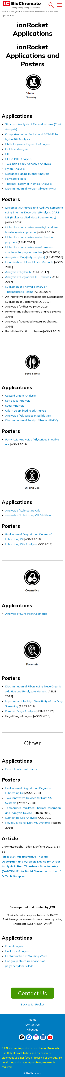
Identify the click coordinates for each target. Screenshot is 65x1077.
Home (32, 1019)
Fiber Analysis (14, 946)
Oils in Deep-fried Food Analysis (25, 410)
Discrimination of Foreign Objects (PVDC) (31, 420)
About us (32, 1029)
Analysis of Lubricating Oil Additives (28, 515)
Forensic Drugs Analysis (20, 711)
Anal (8, 277)
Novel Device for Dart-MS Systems (27, 822)
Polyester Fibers (15, 178)
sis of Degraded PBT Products (32, 277)
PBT (8, 154)
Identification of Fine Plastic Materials (29, 262)
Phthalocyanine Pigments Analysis (27, 144)
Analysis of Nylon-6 (18, 272)
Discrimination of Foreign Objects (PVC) (30, 188)
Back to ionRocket (32, 1004)
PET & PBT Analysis (18, 159)
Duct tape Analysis (17, 951)
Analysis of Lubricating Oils (22, 510)
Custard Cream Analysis (20, 395)
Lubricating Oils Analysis (21, 544)
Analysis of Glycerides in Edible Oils (28, 415)
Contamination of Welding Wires (26, 956)
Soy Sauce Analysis (17, 400)
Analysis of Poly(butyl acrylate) (25, 257)
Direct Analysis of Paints (21, 769)
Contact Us (32, 993)
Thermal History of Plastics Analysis (28, 183)
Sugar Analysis (14, 405)
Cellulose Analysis (16, 149)
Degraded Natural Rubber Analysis (27, 173)
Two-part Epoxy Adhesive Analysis (28, 163)
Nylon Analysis (15, 168)
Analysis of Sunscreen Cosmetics (26, 613)
